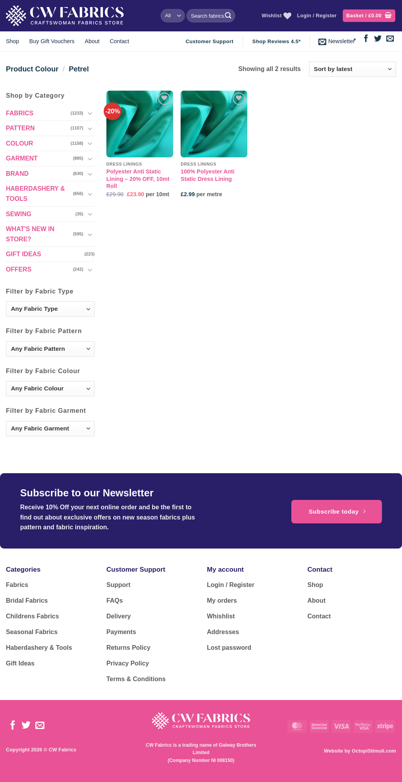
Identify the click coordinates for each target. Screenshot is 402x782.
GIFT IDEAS (23, 254)
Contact (119, 41)
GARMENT (22, 158)
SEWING (18, 214)
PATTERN (20, 128)
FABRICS (19, 113)
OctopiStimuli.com (374, 751)
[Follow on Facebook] (366, 39)
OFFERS (18, 269)
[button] (369, 15)
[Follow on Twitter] (378, 39)
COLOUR (19, 143)
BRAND (17, 173)
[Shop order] (352, 69)
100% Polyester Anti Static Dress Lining (207, 175)
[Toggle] (90, 113)
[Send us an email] (390, 39)
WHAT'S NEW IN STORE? (30, 234)
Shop (12, 41)
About (92, 41)
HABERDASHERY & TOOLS (35, 193)
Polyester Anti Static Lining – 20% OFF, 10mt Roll (138, 178)
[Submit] (228, 15)
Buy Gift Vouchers (52, 41)
